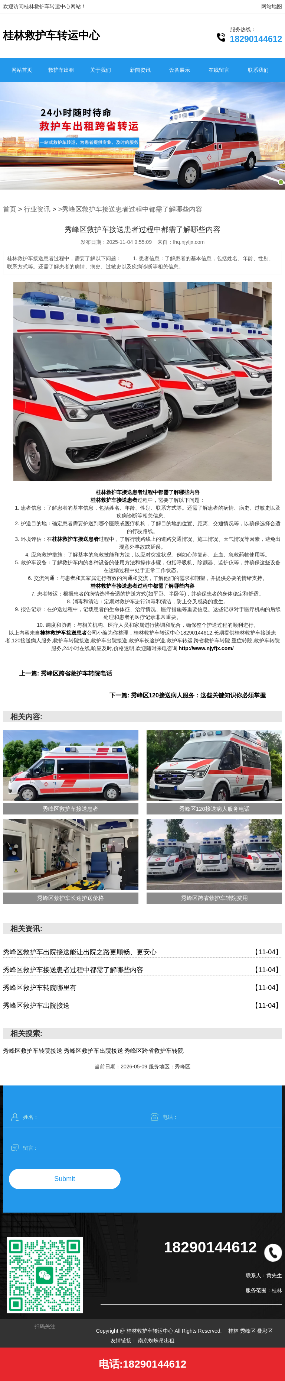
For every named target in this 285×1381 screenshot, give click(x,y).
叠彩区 (265, 1331)
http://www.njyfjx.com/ (205, 648)
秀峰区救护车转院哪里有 (142, 988)
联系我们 (258, 70)
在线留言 (219, 70)
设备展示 (179, 70)
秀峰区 (248, 1331)
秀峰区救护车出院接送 (142, 1006)
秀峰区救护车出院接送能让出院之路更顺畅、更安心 (142, 952)
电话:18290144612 (143, 1364)
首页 (9, 209)
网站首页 (22, 70)
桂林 (234, 1331)
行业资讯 (37, 209)
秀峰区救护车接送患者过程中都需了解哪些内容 (142, 970)
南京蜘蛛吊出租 (156, 1340)
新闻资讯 (140, 70)
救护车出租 (61, 70)
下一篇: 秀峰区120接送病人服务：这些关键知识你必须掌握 (187, 695)
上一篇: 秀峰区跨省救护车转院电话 (65, 673)
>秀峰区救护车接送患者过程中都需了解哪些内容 (130, 209)
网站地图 (271, 6)
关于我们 (100, 70)
